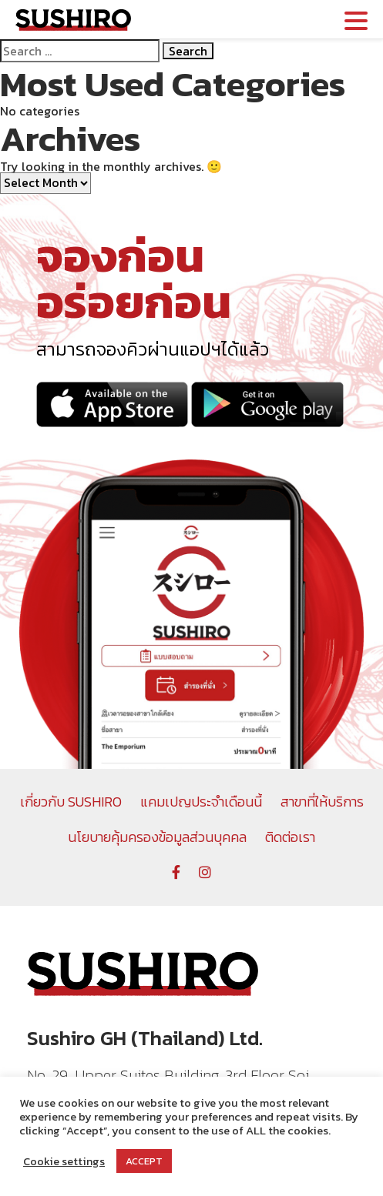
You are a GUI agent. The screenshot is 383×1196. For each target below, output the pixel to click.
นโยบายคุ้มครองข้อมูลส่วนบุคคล (157, 837)
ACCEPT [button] (144, 1161)
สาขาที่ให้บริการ (322, 801)
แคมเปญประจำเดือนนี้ (201, 801)
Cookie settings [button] (64, 1161)
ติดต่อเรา (290, 837)
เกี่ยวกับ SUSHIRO (71, 801)
